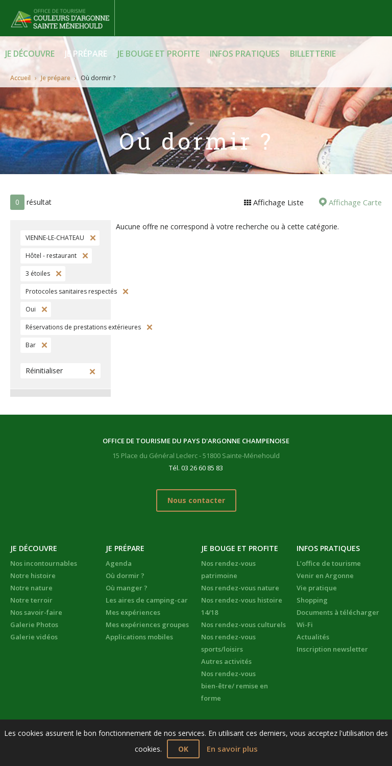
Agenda (119, 561)
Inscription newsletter (332, 647)
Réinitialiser (44, 370)
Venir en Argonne (325, 574)
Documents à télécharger (338, 610)
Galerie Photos (34, 623)
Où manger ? (127, 586)
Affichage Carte (355, 202)
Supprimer (92, 238)
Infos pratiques (245, 53)
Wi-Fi (305, 623)
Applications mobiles (139, 635)
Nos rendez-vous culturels (243, 623)
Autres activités (226, 659)
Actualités (313, 635)
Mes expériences (133, 610)
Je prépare (86, 53)
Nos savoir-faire (36, 610)
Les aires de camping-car (147, 598)
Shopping (312, 598)
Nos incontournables (43, 561)
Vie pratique (317, 586)
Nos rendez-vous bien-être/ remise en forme (234, 684)
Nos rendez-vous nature (240, 586)
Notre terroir (31, 598)
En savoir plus (232, 749)
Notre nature (31, 586)
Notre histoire (33, 574)
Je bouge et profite (158, 53)
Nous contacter (196, 500)
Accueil (20, 77)
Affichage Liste (280, 202)
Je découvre (30, 53)
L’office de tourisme (329, 561)
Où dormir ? (125, 574)
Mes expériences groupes (147, 623)
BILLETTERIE (313, 53)
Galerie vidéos (34, 635)
